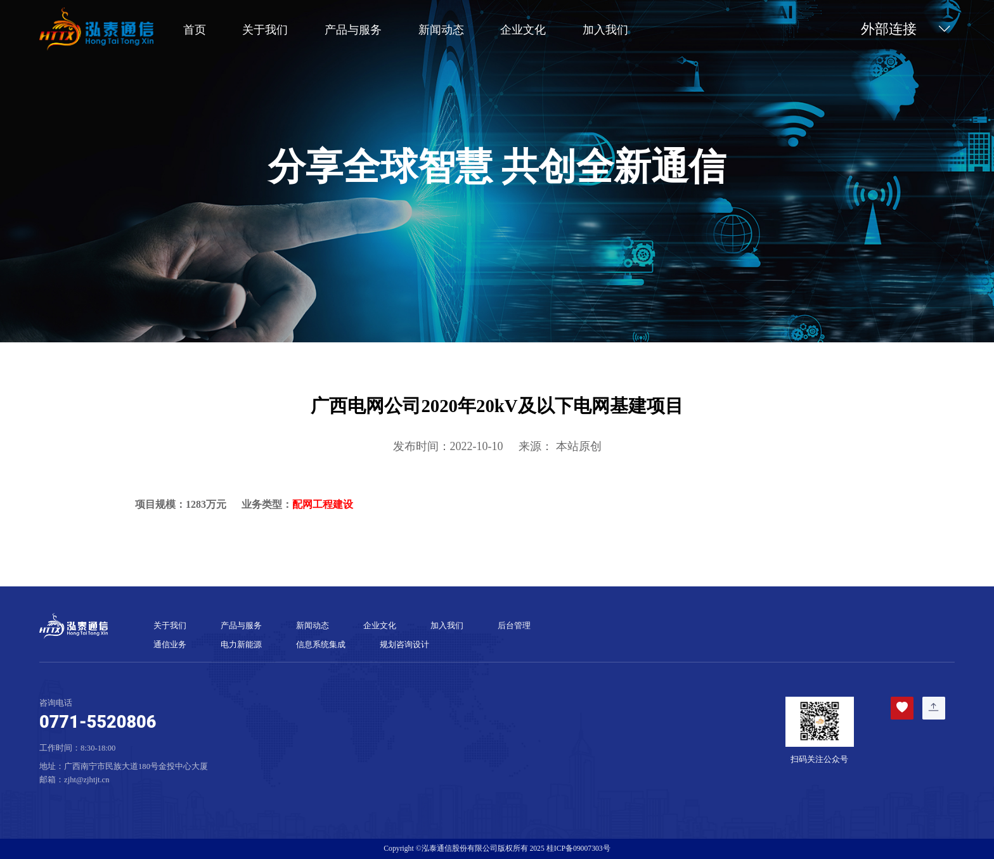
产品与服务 (241, 625)
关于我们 (169, 625)
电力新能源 (241, 644)
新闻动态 (441, 29)
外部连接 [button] (908, 29)
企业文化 (523, 29)
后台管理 (514, 625)
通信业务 (169, 644)
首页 (194, 29)
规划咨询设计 (404, 644)
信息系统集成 (320, 644)
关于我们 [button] (265, 29)
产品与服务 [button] (353, 29)
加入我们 (605, 29)
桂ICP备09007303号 (578, 848)
